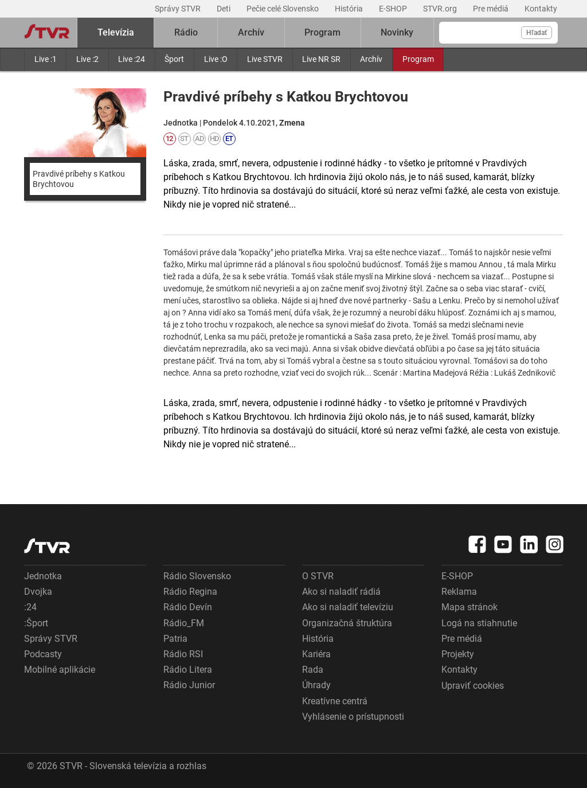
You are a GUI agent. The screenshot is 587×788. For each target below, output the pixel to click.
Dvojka (38, 591)
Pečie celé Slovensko (283, 8)
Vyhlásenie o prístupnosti (353, 716)
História (350, 8)
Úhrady (316, 685)
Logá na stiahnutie (479, 623)
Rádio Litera (187, 669)
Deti (224, 8)
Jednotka (43, 576)
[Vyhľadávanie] (498, 33)
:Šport (36, 623)
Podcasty (43, 654)
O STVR (318, 576)
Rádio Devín (187, 607)
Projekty (457, 654)
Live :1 (45, 59)
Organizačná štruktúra (347, 623)
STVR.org (441, 8)
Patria (175, 638)
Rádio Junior (189, 685)
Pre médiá (491, 8)
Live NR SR (321, 59)
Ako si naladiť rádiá (341, 591)
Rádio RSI (183, 654)
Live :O (216, 59)
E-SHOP (394, 8)
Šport (174, 59)
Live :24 (131, 59)
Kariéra (316, 654)
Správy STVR (178, 8)
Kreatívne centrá (334, 701)
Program (418, 59)
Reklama (459, 591)
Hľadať (536, 33)
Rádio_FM (183, 623)
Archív (371, 59)
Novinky (397, 32)
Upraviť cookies (472, 685)
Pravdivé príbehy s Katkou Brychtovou (79, 179)
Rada (312, 669)
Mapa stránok (469, 607)
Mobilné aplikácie (59, 669)
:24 (30, 607)
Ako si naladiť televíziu (347, 607)
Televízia (115, 32)
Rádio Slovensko (197, 576)
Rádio (186, 32)
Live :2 (87, 59)
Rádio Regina (190, 591)
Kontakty (541, 8)
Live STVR (265, 59)
